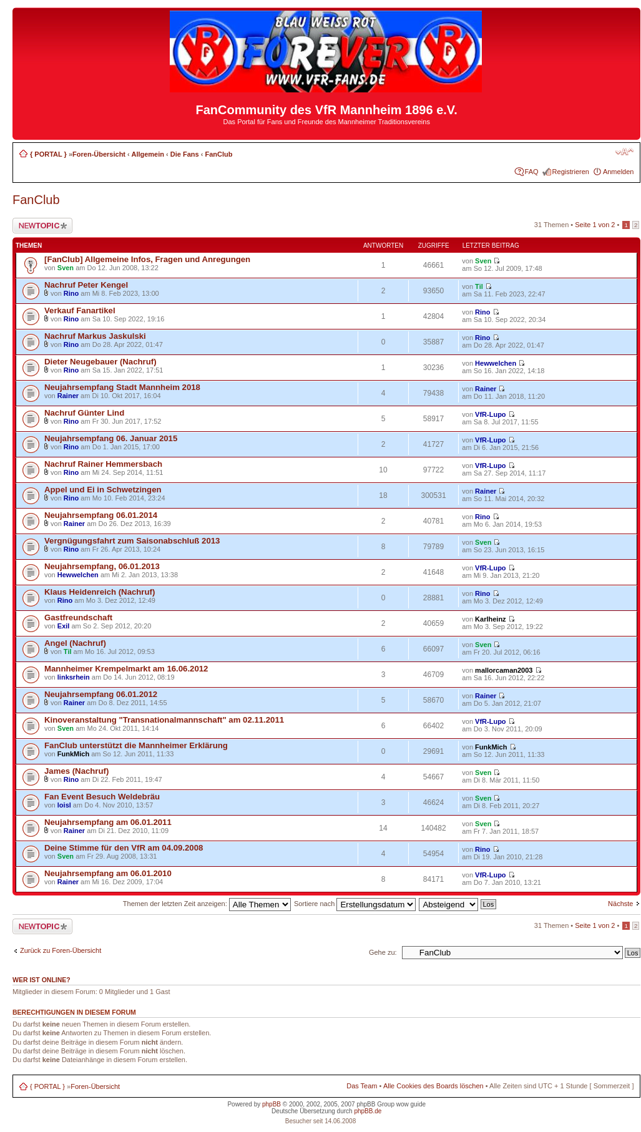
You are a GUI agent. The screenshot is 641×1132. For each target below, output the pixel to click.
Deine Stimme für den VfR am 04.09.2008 (123, 847)
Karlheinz (490, 619)
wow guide (411, 1104)
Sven (65, 267)
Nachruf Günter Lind (84, 412)
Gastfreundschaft (78, 617)
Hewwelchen (495, 363)
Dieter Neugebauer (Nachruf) (100, 361)
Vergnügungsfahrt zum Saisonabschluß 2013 (132, 540)
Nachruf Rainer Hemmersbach (103, 464)
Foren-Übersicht (98, 154)
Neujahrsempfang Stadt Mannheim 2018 (122, 387)
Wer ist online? (41, 979)
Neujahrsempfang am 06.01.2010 (108, 873)
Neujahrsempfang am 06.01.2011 (108, 822)
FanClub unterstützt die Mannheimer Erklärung (136, 745)
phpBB (271, 1104)
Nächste (620, 903)
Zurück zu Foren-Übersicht (60, 950)
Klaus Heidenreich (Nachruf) (99, 592)
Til (479, 286)
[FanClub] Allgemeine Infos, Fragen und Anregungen (147, 259)
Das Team (361, 1086)
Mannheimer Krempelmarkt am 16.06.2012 (126, 668)
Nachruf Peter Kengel (86, 285)
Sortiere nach (355, 903)
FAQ (532, 171)
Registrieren (570, 171)
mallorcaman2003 (503, 670)
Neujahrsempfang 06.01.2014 (100, 515)
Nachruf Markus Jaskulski (95, 336)
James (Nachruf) (76, 771)
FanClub (218, 154)
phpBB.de (367, 1111)
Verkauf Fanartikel (79, 310)
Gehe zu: (383, 952)
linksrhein (73, 677)
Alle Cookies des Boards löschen (433, 1086)
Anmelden (618, 171)
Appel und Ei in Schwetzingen (103, 489)
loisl (64, 805)
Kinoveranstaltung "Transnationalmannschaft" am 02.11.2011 (164, 720)
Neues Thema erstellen (42, 225)
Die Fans (184, 154)
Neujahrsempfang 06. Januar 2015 (110, 438)
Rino (71, 293)
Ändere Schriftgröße (624, 151)
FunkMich (73, 754)
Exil (63, 626)
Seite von (595, 224)
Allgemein (147, 154)
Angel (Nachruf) (75, 643)
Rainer (68, 395)
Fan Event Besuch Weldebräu (102, 796)
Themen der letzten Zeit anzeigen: (207, 903)
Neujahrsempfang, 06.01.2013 (102, 566)
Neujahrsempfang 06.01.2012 (100, 694)
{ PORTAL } (48, 154)
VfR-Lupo (490, 414)
